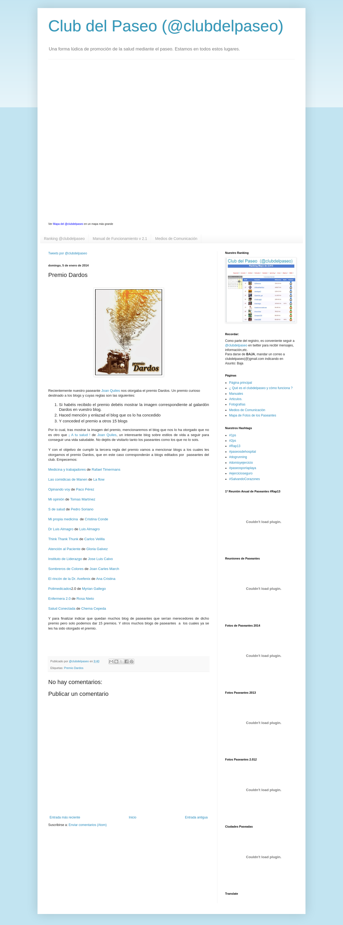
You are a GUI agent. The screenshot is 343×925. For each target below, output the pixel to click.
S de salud (56, 509)
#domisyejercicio (241, 463)
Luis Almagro (89, 529)
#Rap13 (234, 446)
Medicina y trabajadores (67, 469)
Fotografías (237, 404)
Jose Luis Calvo (100, 559)
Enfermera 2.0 (59, 599)
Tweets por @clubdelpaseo (67, 253)
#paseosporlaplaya (242, 468)
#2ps (232, 441)
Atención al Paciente (64, 549)
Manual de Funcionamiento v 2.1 (120, 238)
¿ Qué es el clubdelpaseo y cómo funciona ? (261, 388)
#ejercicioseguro (240, 473)
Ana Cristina (105, 579)
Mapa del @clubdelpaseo (68, 223)
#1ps (232, 435)
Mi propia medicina (63, 519)
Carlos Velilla (94, 539)
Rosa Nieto (85, 599)
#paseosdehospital (242, 452)
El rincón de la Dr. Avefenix (69, 579)
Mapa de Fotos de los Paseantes (252, 415)
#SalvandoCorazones (244, 479)
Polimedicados (59, 589)
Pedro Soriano (82, 509)
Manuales (236, 394)
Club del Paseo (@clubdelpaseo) (166, 26)
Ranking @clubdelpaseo (64, 238)
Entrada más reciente (65, 817)
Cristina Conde (96, 519)
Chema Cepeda (93, 608)
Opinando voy (59, 489)
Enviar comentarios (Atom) (88, 825)
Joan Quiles (110, 391)
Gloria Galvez (97, 549)
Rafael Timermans (106, 469)
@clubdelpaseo (236, 345)
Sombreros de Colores (66, 569)
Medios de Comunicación (176, 238)
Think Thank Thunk (63, 539)
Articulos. (235, 399)
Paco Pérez (85, 489)
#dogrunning (238, 457)
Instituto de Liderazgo (65, 559)
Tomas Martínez (82, 499)
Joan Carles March (104, 569)
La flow (99, 479)
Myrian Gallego (94, 589)
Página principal (240, 383)
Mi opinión (56, 499)
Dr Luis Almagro (60, 529)
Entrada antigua (196, 817)
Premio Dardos (73, 668)
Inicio (132, 817)
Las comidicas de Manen (67, 479)
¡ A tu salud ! (79, 435)
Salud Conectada (61, 608)
